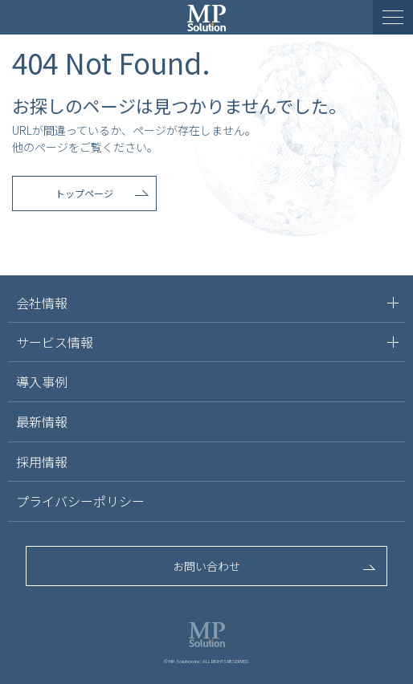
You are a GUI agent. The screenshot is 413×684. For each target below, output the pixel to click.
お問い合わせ (206, 566)
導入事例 (41, 381)
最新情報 (41, 421)
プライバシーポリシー (80, 501)
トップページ (84, 193)
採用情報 (41, 461)
